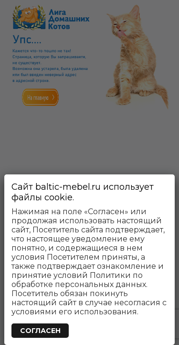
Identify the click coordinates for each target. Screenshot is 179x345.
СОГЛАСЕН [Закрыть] (40, 330)
